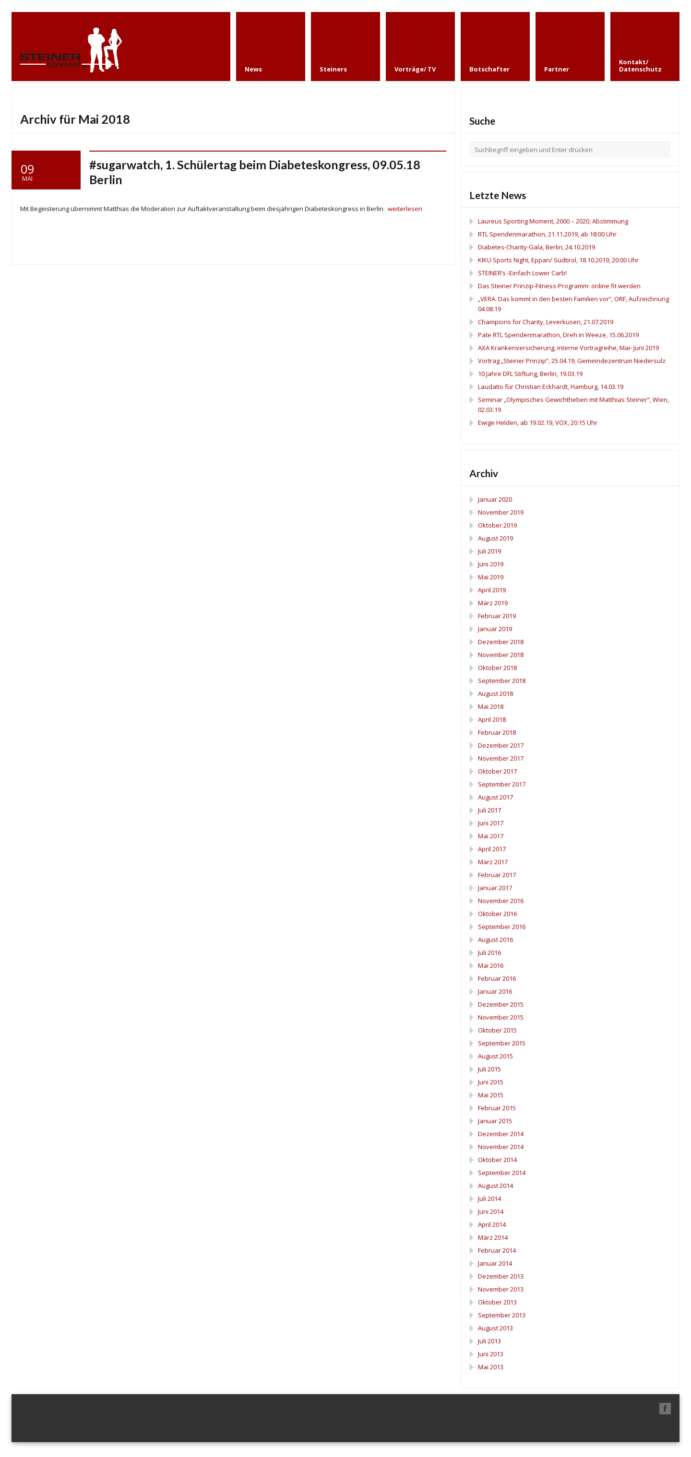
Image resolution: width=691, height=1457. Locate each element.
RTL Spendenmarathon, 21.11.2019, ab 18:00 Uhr (547, 234)
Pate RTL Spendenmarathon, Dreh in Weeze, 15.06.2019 (558, 334)
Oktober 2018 (497, 667)
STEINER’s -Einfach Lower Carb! (522, 273)
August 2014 (495, 1185)
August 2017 (495, 797)
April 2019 (492, 590)
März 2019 (493, 603)
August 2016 (495, 939)
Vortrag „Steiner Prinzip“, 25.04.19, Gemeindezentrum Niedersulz (572, 360)
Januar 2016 (495, 991)
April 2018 (492, 719)
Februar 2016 (497, 978)
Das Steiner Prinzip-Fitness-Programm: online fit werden (559, 286)
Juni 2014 (490, 1211)
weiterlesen (405, 208)
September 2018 (501, 680)
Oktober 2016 (497, 913)
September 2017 (501, 784)
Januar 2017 (495, 887)
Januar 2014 (495, 1263)
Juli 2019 (489, 551)
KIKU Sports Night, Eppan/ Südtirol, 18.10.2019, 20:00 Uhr (558, 260)
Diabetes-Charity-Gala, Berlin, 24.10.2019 (536, 247)
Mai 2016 (490, 965)
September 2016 (501, 926)
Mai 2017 (490, 836)
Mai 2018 (490, 706)
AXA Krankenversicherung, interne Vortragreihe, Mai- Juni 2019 (568, 347)
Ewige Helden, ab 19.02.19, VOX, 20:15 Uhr (537, 422)
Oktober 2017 (497, 771)
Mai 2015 (490, 1095)
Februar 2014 (497, 1250)
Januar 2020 (495, 499)
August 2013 (495, 1328)
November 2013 (501, 1289)
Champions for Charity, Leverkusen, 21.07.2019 (545, 321)
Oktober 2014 (497, 1159)
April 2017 (492, 849)
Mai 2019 (490, 577)
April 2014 (492, 1224)
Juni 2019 (490, 564)
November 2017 (501, 758)
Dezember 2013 (501, 1276)
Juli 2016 (489, 952)
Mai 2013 (490, 1367)
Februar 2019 (497, 615)
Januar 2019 (495, 628)
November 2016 (501, 900)
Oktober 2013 (497, 1302)
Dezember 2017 (501, 745)
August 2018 (495, 693)
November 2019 (501, 512)
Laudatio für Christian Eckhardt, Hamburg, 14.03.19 (550, 386)
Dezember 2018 (501, 641)
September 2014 (501, 1172)
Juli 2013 (489, 1341)
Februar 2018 (497, 732)
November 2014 (501, 1146)
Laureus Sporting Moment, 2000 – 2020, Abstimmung (553, 221)
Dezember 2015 (501, 1004)
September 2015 (501, 1043)
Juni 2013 (490, 1354)
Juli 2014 (489, 1198)
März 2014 (493, 1237)
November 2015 (501, 1017)
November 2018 (501, 654)
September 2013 (501, 1315)
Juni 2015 (490, 1082)
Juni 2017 (490, 823)
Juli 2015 (489, 1069)
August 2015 (495, 1056)
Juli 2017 (489, 810)
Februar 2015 (497, 1108)
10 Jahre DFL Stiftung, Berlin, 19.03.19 (530, 373)
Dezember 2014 (501, 1133)
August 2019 (495, 538)
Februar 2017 (497, 874)
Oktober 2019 (497, 525)
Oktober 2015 (497, 1030)
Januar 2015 (495, 1120)
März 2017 (493, 862)
